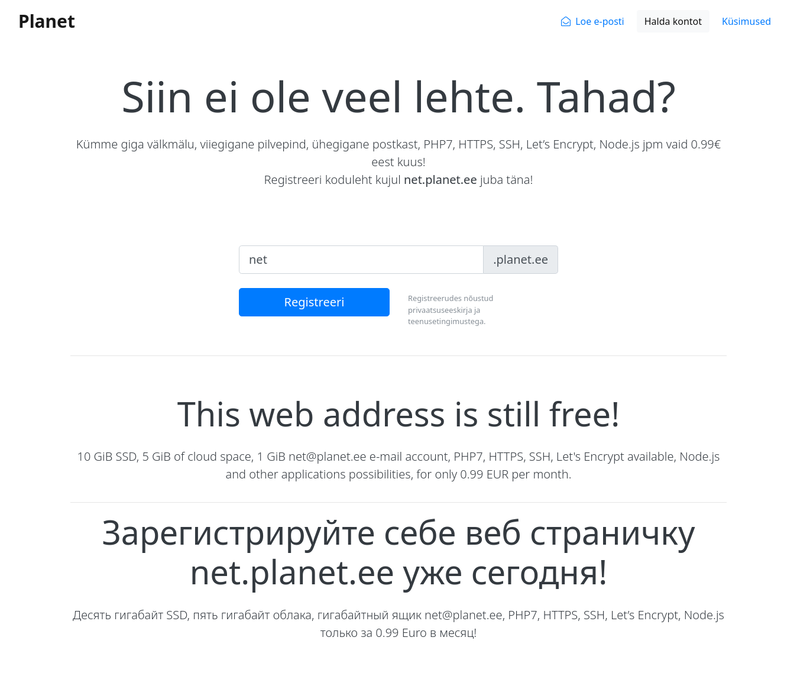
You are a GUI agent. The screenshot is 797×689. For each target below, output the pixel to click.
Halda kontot (673, 21)
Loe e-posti (599, 21)
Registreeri (314, 302)
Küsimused (746, 21)
